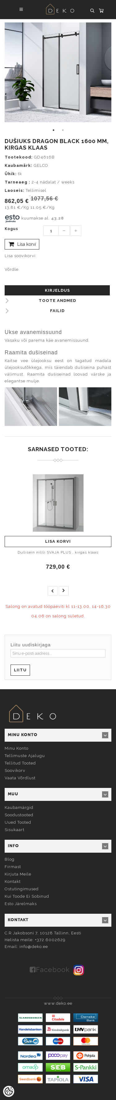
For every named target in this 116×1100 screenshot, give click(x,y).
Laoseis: (14, 190)
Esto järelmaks (21, 903)
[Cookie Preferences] (8, 1091)
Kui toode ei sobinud (27, 896)
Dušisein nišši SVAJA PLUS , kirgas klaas (58, 552)
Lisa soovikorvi (20, 255)
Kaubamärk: (18, 165)
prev (53, 590)
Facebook (53, 969)
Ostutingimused (22, 889)
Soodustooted (19, 815)
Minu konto (16, 748)
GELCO (41, 165)
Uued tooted (18, 822)
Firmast (13, 866)
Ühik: (11, 173)
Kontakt (13, 881)
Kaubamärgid (19, 807)
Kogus (11, 229)
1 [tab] (53, 130)
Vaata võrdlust (20, 778)
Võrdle (12, 269)
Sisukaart (14, 829)
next (64, 590)
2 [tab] (63, 130)
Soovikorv (15, 770)
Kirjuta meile (18, 874)
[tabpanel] (58, 72)
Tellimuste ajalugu (25, 755)
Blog (10, 859)
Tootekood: (19, 157)
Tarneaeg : (17, 182)
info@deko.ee (33, 946)
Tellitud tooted (20, 763)
